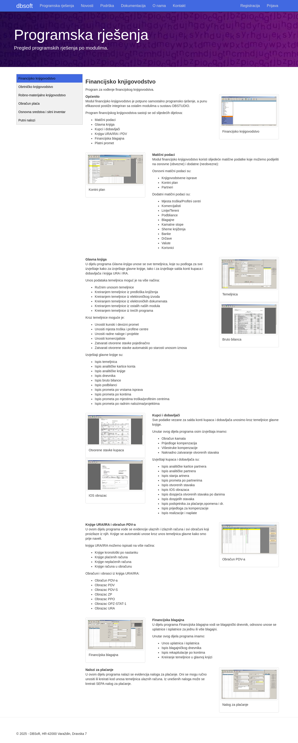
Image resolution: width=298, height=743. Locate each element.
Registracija (250, 6)
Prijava (272, 6)
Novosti (87, 6)
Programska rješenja (57, 6)
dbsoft (24, 5)
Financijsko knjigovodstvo (36, 78)
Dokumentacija (133, 6)
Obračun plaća (29, 103)
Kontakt (179, 6)
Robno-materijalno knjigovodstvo (42, 95)
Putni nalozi (26, 120)
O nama (159, 6)
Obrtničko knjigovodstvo (35, 87)
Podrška (107, 6)
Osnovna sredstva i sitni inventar (41, 112)
